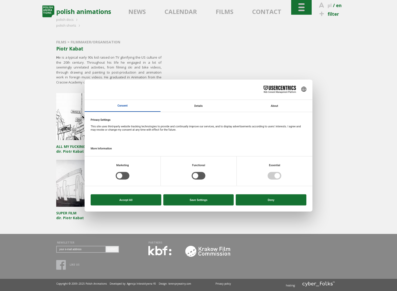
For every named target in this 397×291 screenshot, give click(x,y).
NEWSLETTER (65, 242)
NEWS (137, 11)
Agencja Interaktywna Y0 (141, 283)
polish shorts (69, 25)
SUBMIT (112, 249)
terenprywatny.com (179, 283)
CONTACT (266, 11)
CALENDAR (181, 11)
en (339, 5)
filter (328, 14)
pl (330, 5)
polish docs (67, 19)
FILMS (224, 11)
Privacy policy (223, 283)
